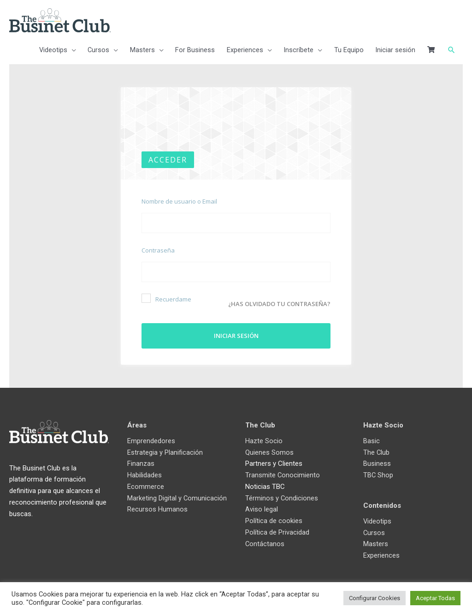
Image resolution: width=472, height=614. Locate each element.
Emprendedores (151, 439)
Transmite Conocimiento (282, 473)
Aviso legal (261, 507)
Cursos (374, 530)
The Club (376, 450)
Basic (371, 439)
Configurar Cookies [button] (374, 598)
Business (377, 461)
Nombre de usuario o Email (179, 202)
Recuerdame (166, 299)
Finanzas (140, 461)
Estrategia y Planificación (165, 450)
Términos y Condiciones (282, 496)
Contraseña (158, 251)
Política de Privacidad (277, 530)
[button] (451, 51)
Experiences (381, 553)
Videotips (377, 519)
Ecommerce (145, 485)
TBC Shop (378, 473)
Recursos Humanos (157, 519)
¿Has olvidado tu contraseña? (279, 301)
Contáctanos (265, 541)
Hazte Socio (264, 439)
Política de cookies (273, 519)
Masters (375, 542)
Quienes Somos (269, 450)
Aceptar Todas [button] (435, 598)
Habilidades (144, 473)
